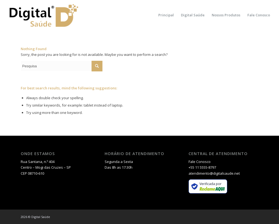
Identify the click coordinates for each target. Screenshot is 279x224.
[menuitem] (166, 15)
